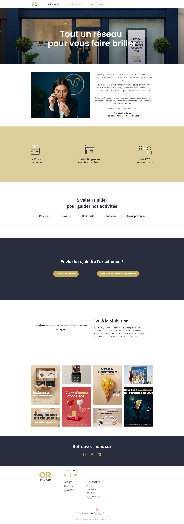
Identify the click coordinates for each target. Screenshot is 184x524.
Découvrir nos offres (98, 4)
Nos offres (68, 486)
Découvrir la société (51, 4)
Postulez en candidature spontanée (118, 273)
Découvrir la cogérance (75, 4)
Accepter (61, 329)
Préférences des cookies (93, 497)
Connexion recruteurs (91, 493)
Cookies (90, 486)
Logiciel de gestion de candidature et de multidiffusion (92, 519)
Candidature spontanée (69, 490)
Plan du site (91, 489)
